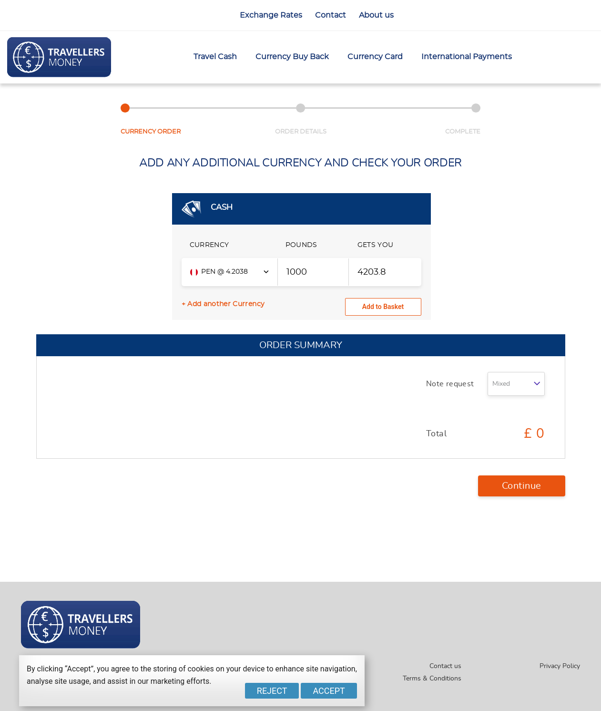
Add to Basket (383, 306)
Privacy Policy (560, 666)
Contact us (445, 666)
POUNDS (301, 245)
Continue (521, 486)
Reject (272, 691)
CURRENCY (209, 245)
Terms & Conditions (432, 678)
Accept (329, 691)
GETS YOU (375, 245)
